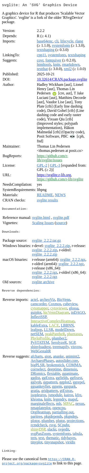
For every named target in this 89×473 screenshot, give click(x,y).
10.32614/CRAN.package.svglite (62, 80)
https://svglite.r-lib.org (54, 176)
